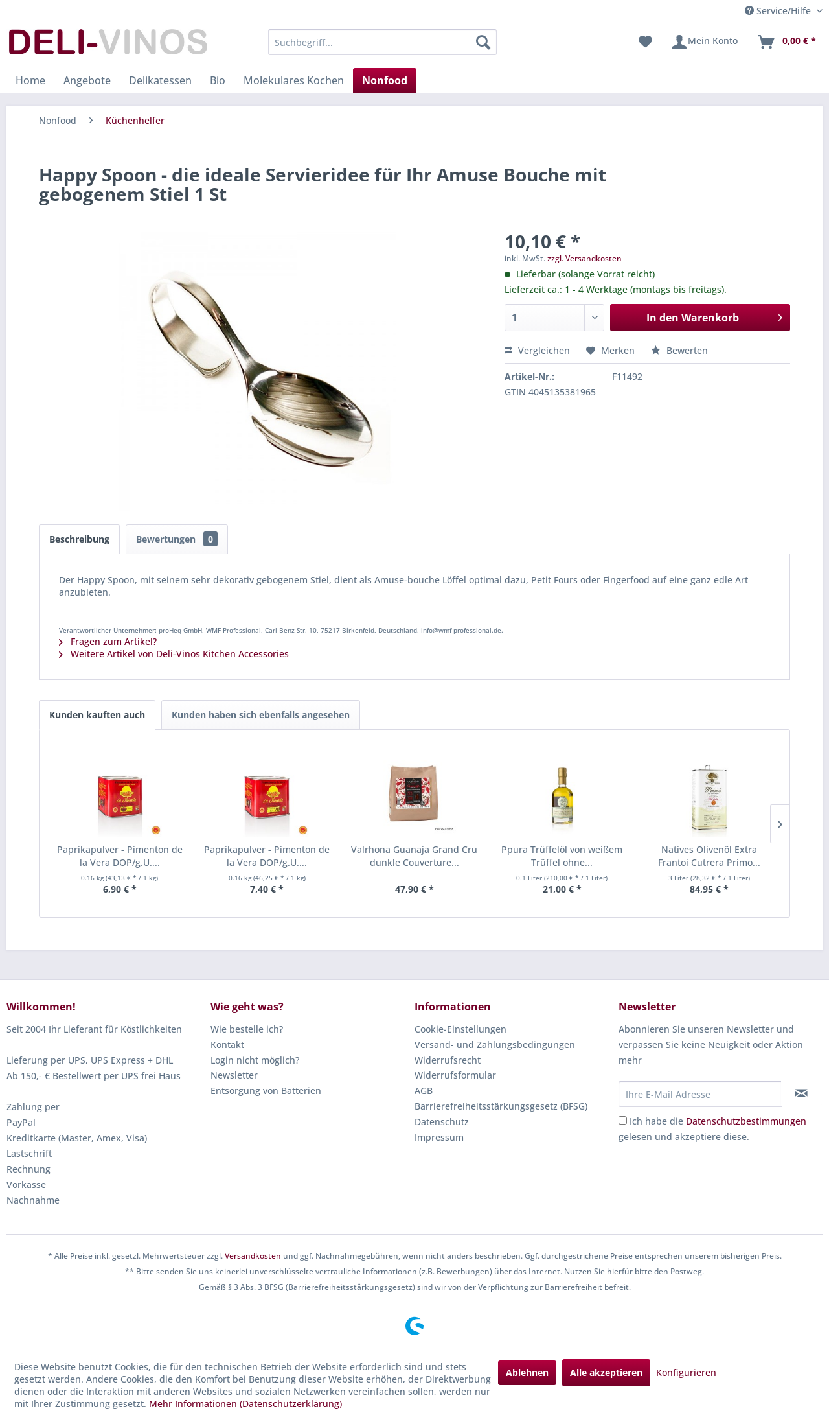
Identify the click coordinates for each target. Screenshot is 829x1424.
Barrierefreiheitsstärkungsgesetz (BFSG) (500, 1106)
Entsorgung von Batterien (265, 1090)
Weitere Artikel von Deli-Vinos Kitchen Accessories (174, 654)
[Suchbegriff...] (382, 42)
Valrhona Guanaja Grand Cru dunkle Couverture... (414, 856)
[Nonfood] (384, 80)
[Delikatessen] (160, 80)
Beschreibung (79, 539)
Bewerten (679, 350)
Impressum (439, 1137)
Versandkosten (253, 1255)
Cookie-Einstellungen (460, 1029)
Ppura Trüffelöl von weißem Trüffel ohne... (561, 856)
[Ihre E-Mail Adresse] (700, 1094)
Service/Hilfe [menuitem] (779, 11)
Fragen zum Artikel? (108, 641)
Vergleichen (537, 350)
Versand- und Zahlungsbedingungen (494, 1044)
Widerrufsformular (455, 1075)
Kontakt (227, 1044)
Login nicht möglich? (254, 1060)
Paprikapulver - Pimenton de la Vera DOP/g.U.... (120, 856)
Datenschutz (441, 1121)
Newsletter (234, 1075)
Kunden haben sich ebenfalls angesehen (261, 714)
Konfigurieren (686, 1372)
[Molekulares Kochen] (293, 80)
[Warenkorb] (786, 42)
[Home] (30, 80)
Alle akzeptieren (606, 1372)
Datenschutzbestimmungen (746, 1121)
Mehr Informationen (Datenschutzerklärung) (245, 1403)
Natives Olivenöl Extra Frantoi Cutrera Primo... (709, 856)
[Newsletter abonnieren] (801, 1093)
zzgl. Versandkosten (584, 258)
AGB (423, 1090)
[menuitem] (382, 42)
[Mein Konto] (704, 42)
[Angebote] (87, 80)
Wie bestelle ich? (246, 1029)
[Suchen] (483, 42)
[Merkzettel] (645, 42)
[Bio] (217, 80)
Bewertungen (177, 538)
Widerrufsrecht (447, 1060)
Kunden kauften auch (97, 714)
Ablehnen (527, 1372)
